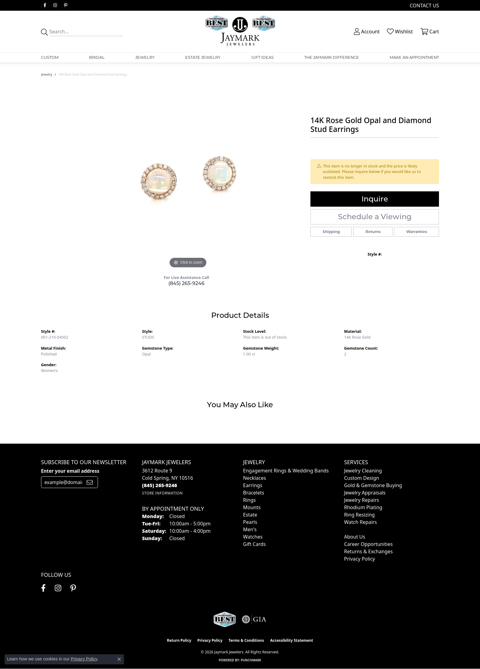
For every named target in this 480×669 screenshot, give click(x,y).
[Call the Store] (159, 485)
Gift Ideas (262, 57)
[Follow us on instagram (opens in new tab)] (55, 5)
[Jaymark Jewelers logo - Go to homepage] (240, 31)
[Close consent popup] (119, 659)
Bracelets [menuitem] (253, 492)
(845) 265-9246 (186, 283)
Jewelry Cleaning (363, 470)
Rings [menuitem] (249, 500)
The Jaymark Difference (331, 57)
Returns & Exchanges (368, 551)
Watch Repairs (360, 522)
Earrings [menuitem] (252, 485)
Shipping (331, 231)
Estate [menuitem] (250, 514)
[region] (188, 178)
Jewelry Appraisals (364, 492)
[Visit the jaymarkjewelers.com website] (225, 619)
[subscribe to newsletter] (90, 482)
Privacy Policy (359, 558)
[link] (423, 5)
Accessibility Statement (291, 640)
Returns (373, 231)
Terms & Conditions (246, 640)
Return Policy (179, 640)
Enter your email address (70, 471)
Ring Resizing (359, 514)
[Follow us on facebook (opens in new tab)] (44, 5)
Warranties (416, 231)
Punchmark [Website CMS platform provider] (251, 660)
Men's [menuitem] (250, 529)
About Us (354, 536)
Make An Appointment (414, 57)
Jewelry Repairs (361, 500)
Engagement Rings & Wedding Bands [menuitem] (286, 470)
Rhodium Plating (363, 507)
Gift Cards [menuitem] (254, 544)
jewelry (46, 74)
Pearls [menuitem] (250, 522)
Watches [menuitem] (253, 536)
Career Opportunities (368, 544)
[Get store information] (162, 493)
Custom (49, 57)
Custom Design (361, 478)
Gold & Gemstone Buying (373, 485)
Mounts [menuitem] (252, 507)
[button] (366, 31)
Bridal (97, 57)
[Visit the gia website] (254, 619)
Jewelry (145, 57)
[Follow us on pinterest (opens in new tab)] (65, 5)
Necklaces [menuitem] (254, 478)
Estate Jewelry (202, 57)
